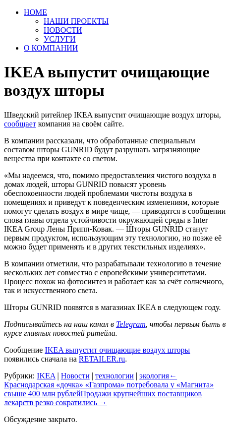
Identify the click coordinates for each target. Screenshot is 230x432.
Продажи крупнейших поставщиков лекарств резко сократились (103, 398)
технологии (114, 375)
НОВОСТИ (63, 30)
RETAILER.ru (102, 359)
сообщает (20, 124)
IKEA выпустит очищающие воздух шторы (117, 350)
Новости (75, 375)
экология (154, 375)
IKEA (46, 375)
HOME (35, 12)
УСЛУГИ (60, 39)
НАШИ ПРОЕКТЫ (76, 21)
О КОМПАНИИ (51, 48)
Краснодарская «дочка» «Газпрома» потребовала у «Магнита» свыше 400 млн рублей (109, 384)
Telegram (131, 324)
